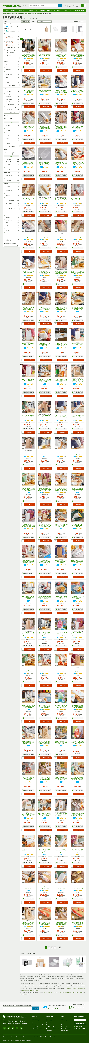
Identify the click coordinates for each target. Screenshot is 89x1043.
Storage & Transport (75, 10)
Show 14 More (12, 58)
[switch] (83, 21)
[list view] (28, 21)
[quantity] (22, 70)
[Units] (17, 120)
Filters (5, 21)
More (83, 10)
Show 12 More (12, 112)
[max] (12, 120)
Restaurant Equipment (10, 10)
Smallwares (30, 10)
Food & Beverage (40, 10)
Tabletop (49, 10)
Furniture (65, 10)
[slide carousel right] (81, 30)
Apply (11, 122)
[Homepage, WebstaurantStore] (14, 6)
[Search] (17, 245)
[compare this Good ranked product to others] (38, 292)
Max (11, 118)
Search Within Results (10, 243)
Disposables (57, 10)
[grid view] (23, 21)
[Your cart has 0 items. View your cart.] (83, 5)
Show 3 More (12, 85)
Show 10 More (12, 208)
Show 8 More (12, 146)
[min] (6, 120)
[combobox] (43, 5)
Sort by (33, 21)
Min (5, 118)
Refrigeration (22, 10)
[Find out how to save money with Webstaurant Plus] (25, 58)
